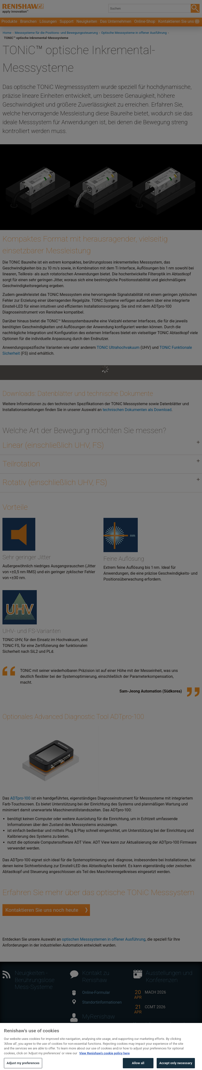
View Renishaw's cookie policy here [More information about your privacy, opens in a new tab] (104, 1060)
